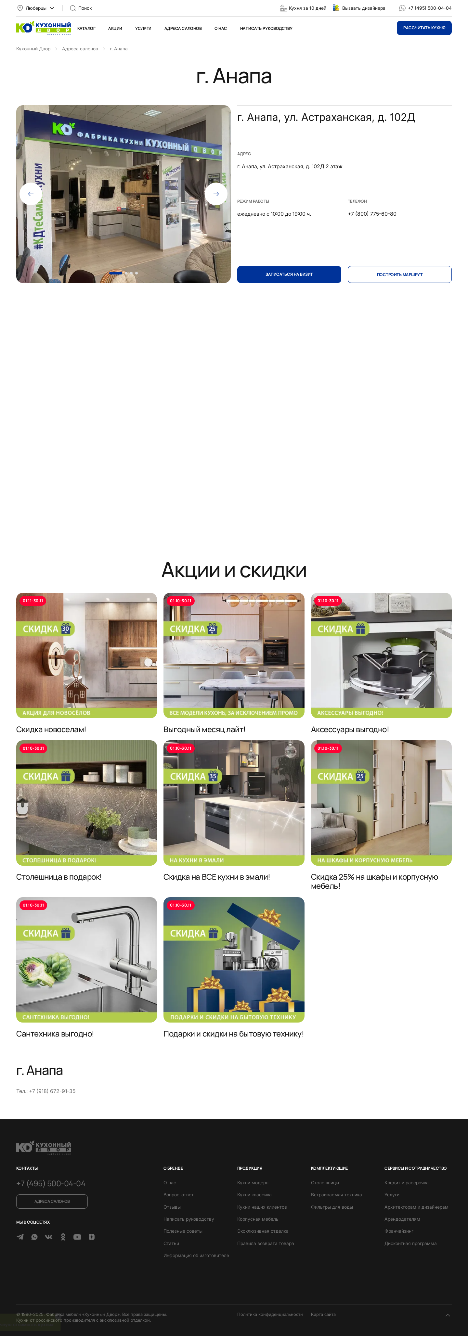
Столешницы (325, 1182)
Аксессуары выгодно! (350, 729)
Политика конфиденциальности (270, 1314)
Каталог (86, 28)
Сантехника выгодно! (55, 1033)
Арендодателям (402, 1219)
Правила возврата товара (265, 1243)
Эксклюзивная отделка (263, 1231)
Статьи (171, 1243)
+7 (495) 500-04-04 (430, 8)
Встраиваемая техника (336, 1194)
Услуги (143, 28)
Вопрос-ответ (178, 1194)
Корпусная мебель (258, 1219)
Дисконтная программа (410, 1243)
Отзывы (172, 1207)
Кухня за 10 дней (307, 8)
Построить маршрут (399, 274)
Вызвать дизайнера (363, 8)
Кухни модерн (252, 1182)
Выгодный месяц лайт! (204, 729)
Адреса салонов (183, 28)
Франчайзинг (398, 1231)
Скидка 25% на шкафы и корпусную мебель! (374, 881)
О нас (220, 28)
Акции (115, 28)
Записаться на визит (289, 274)
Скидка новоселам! (51, 729)
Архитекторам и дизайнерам (416, 1207)
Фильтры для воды (332, 1207)
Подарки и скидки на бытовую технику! (233, 1033)
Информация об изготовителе (196, 1255)
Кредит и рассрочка (406, 1182)
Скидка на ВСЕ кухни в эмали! (216, 876)
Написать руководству (266, 28)
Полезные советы (182, 1231)
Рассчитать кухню (424, 28)
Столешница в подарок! (59, 876)
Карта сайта (323, 1314)
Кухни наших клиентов (262, 1207)
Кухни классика (254, 1194)
